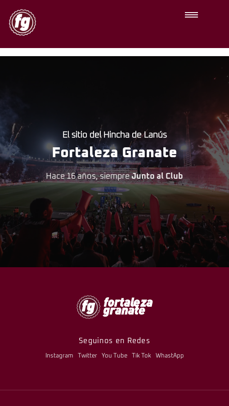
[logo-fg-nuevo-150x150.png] (22, 22)
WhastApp (170, 356)
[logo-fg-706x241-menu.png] (114, 307)
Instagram (59, 356)
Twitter (87, 356)
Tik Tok (141, 356)
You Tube (114, 356)
